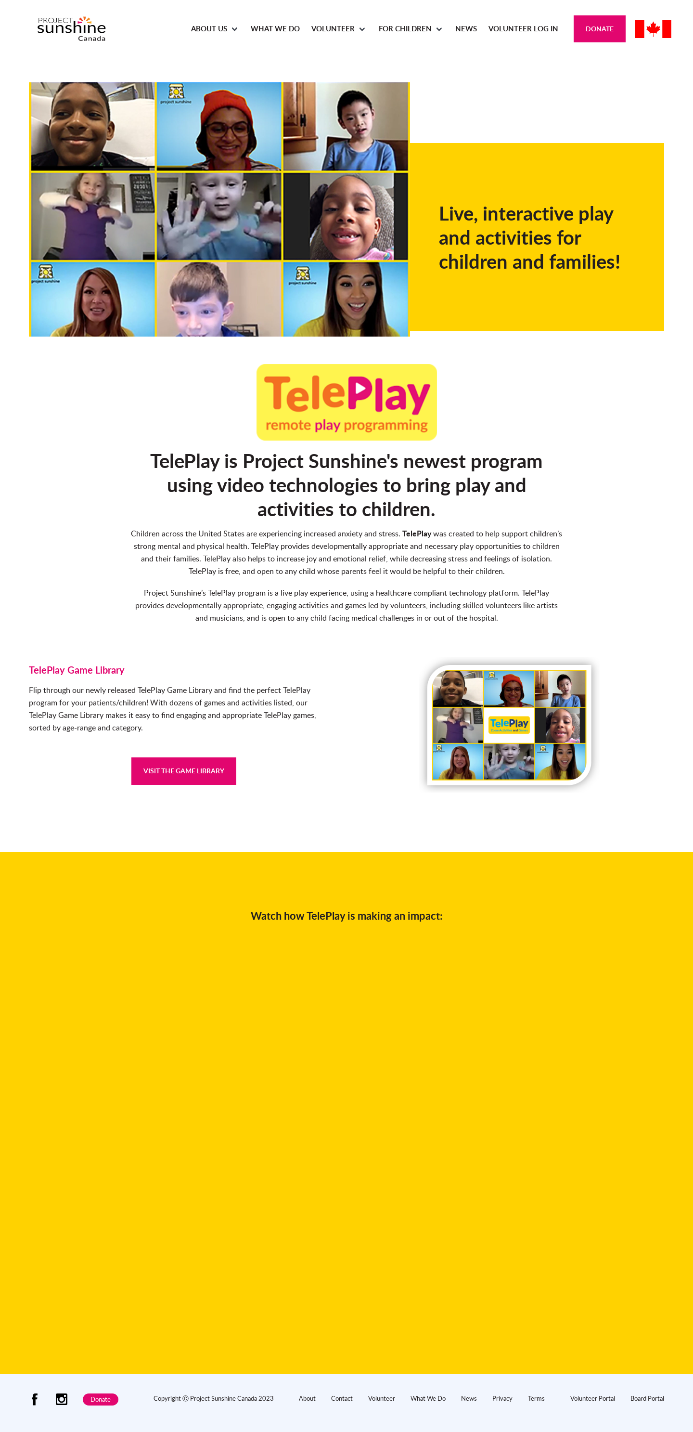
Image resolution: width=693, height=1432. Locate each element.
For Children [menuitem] (405, 29)
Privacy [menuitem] (502, 1398)
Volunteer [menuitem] (333, 29)
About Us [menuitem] (209, 29)
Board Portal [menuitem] (647, 1398)
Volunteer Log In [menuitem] (523, 29)
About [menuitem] (307, 1398)
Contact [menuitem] (342, 1398)
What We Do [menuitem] (275, 29)
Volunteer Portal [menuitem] (592, 1398)
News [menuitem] (466, 29)
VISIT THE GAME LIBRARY (183, 770)
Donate (600, 28)
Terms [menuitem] (536, 1398)
